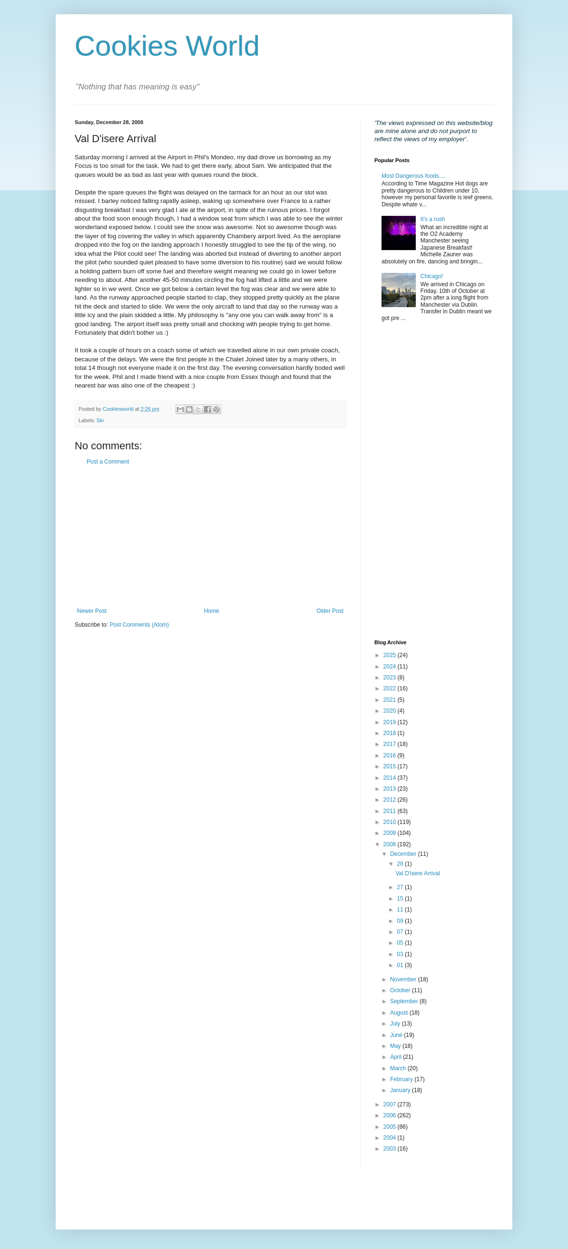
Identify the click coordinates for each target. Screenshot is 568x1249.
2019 (390, 722)
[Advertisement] (210, 536)
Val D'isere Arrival (417, 873)
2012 (390, 799)
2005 (390, 1126)
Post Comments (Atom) (139, 624)
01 (401, 965)
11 (401, 909)
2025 (390, 655)
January (401, 1090)
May (396, 1046)
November (404, 979)
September (405, 1001)
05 (401, 942)
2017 (390, 744)
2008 (390, 844)
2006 (390, 1115)
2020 (390, 710)
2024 (390, 666)
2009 (390, 833)
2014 (390, 778)
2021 (390, 700)
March (399, 1068)
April (396, 1057)
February (402, 1079)
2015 (390, 766)
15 (401, 898)
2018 (390, 733)
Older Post (329, 611)
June (397, 1035)
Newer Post (92, 611)
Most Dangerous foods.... (413, 176)
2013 (390, 788)
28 (401, 864)
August (400, 1012)
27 (401, 887)
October (401, 990)
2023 (390, 677)
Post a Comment (108, 461)
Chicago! (432, 276)
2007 (390, 1104)
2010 (390, 822)
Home (211, 611)
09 (401, 921)
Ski (100, 420)
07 (401, 932)
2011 (390, 811)
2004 (390, 1137)
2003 (390, 1148)
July (396, 1023)
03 (401, 954)
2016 (390, 755)
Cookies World (167, 46)
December (404, 854)
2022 (390, 688)
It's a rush (433, 219)
